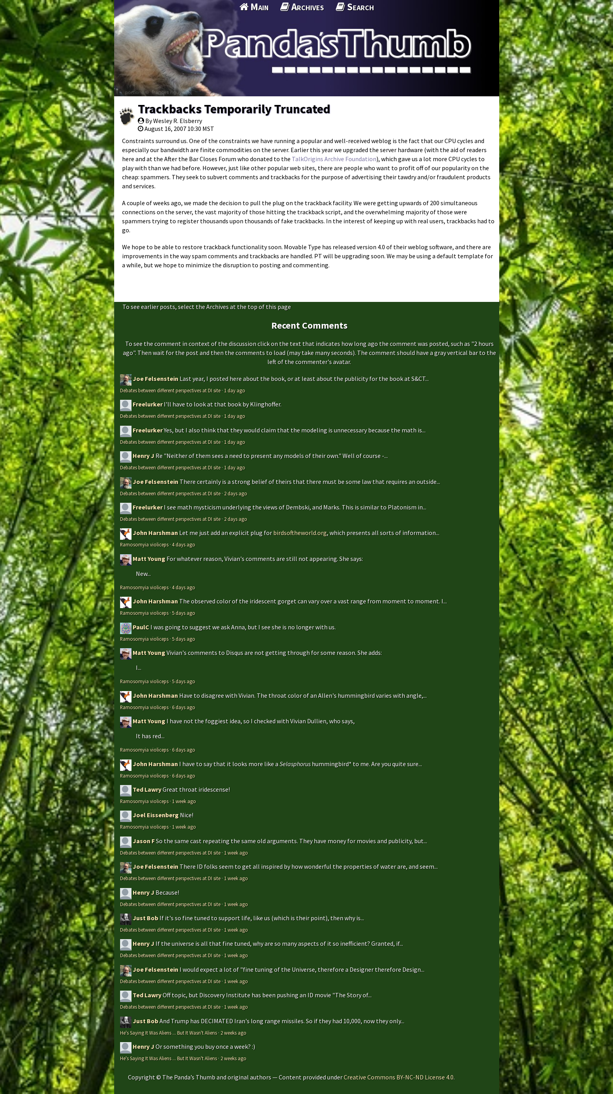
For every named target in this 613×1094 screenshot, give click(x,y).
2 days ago (235, 493)
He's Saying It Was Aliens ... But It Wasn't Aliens (168, 1033)
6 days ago (183, 707)
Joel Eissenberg (156, 815)
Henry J (143, 456)
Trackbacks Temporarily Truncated (234, 109)
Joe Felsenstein (155, 378)
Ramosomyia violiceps (144, 544)
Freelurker (148, 404)
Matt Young (149, 559)
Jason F (144, 841)
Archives (302, 6)
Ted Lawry (147, 789)
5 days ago (183, 613)
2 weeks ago (233, 1033)
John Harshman (155, 533)
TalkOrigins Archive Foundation (334, 159)
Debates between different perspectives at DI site (170, 390)
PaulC (141, 627)
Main (254, 6)
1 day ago (234, 390)
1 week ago (184, 801)
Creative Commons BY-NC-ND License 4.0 (399, 1077)
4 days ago (183, 544)
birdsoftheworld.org (300, 533)
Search (355, 6)
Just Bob (145, 918)
